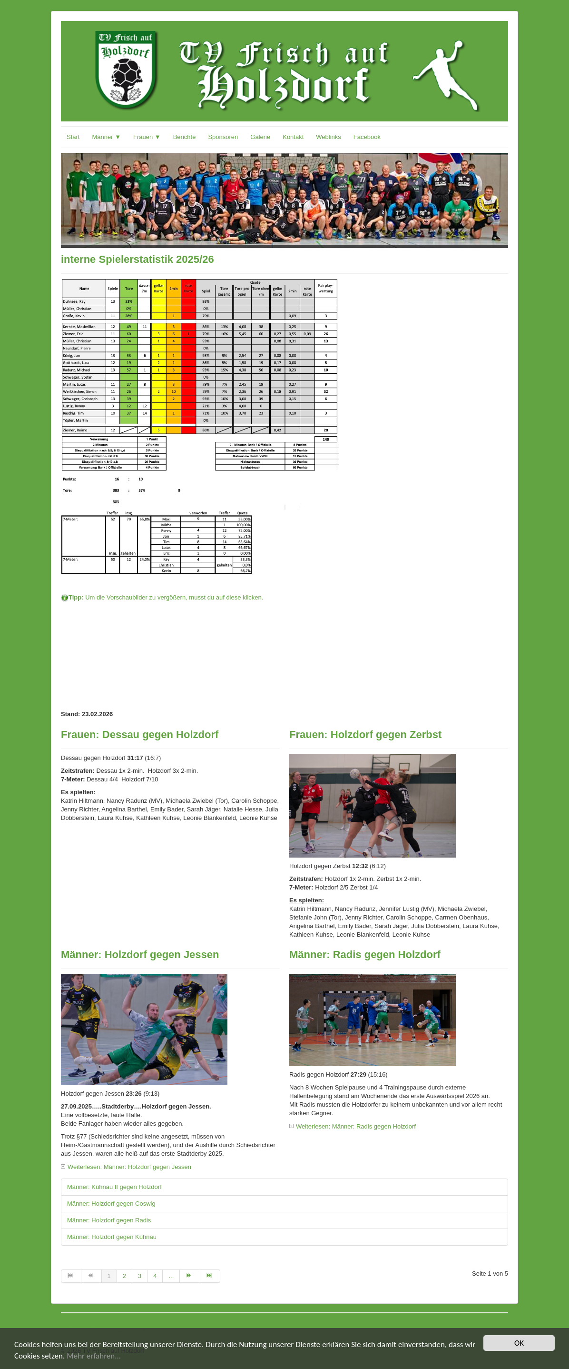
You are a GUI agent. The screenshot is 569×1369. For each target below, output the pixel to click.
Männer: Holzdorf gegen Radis (109, 1220)
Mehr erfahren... (94, 1356)
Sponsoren (223, 136)
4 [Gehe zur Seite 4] (155, 1275)
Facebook (367, 136)
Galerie (260, 136)
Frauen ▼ (147, 136)
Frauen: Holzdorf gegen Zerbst (365, 734)
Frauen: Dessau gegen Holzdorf (139, 734)
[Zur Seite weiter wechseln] (190, 1276)
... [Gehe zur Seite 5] (171, 1275)
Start (73, 136)
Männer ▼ (106, 136)
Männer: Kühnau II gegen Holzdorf (114, 1186)
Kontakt (293, 136)
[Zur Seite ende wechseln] (210, 1276)
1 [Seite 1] (109, 1275)
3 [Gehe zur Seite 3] (139, 1275)
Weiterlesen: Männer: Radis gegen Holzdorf (356, 1126)
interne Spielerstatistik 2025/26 (137, 259)
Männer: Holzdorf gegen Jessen (140, 954)
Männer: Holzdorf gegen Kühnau (112, 1236)
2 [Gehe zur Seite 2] (124, 1275)
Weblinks (328, 136)
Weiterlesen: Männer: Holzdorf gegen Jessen (129, 1166)
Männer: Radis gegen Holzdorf (365, 954)
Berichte (184, 136)
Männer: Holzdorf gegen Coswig (111, 1203)
